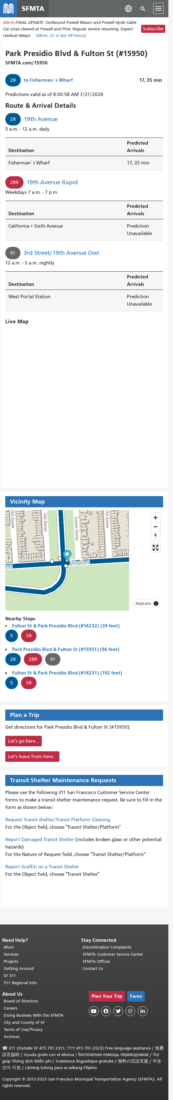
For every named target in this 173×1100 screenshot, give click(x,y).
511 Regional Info (20, 982)
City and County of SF (24, 1022)
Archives (11, 1036)
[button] (128, 8)
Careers (10, 1008)
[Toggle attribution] (156, 604)
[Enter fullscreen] (155, 547)
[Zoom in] (155, 517)
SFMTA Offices (96, 961)
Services (11, 954)
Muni (9, 947)
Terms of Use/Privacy (23, 1029)
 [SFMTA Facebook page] (105, 1011)
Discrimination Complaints (107, 947)
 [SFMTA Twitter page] (118, 1011)
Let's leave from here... (32, 757)
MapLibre (143, 604)
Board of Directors (21, 1001)
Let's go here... (23, 741)
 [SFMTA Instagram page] (130, 1011)
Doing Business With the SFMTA (34, 1015)
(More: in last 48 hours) (61, 35)
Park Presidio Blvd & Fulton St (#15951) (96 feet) (65, 650)
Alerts (8, 22)
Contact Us (93, 968)
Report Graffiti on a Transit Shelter (42, 867)
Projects (11, 961)
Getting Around (19, 968)
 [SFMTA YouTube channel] (94, 1011)
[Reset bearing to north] (155, 535)
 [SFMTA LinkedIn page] (143, 1011)
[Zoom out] (155, 526)
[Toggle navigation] (158, 8)
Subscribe (153, 29)
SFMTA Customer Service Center (113, 954)
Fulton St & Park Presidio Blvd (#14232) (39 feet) (66, 626)
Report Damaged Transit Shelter (39, 840)
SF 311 (10, 975)
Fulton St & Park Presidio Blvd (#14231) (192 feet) (67, 673)
